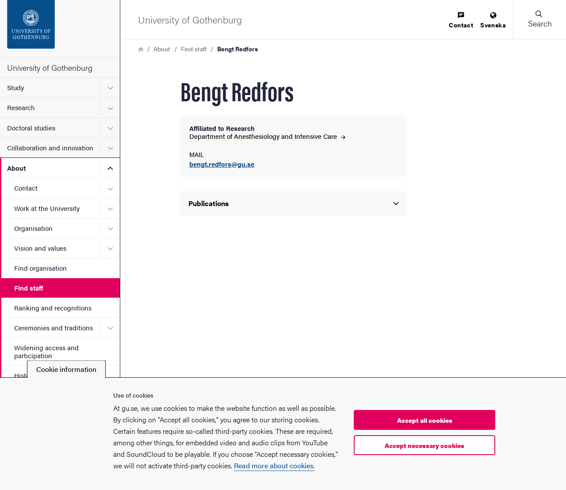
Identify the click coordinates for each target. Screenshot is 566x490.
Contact (26, 187)
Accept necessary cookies (424, 445)
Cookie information (66, 369)
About (16, 167)
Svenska (493, 20)
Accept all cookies (424, 420)
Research (21, 107)
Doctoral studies (31, 127)
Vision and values (40, 248)
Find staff (28, 287)
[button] (539, 19)
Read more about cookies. (274, 465)
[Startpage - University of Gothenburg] (60, 28)
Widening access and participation (46, 351)
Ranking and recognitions (53, 307)
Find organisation (40, 267)
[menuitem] (461, 20)
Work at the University (47, 208)
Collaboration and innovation (50, 147)
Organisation (33, 228)
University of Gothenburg (49, 67)
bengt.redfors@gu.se (221, 164)
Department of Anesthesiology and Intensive (267, 136)
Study (15, 87)
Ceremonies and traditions (53, 327)
